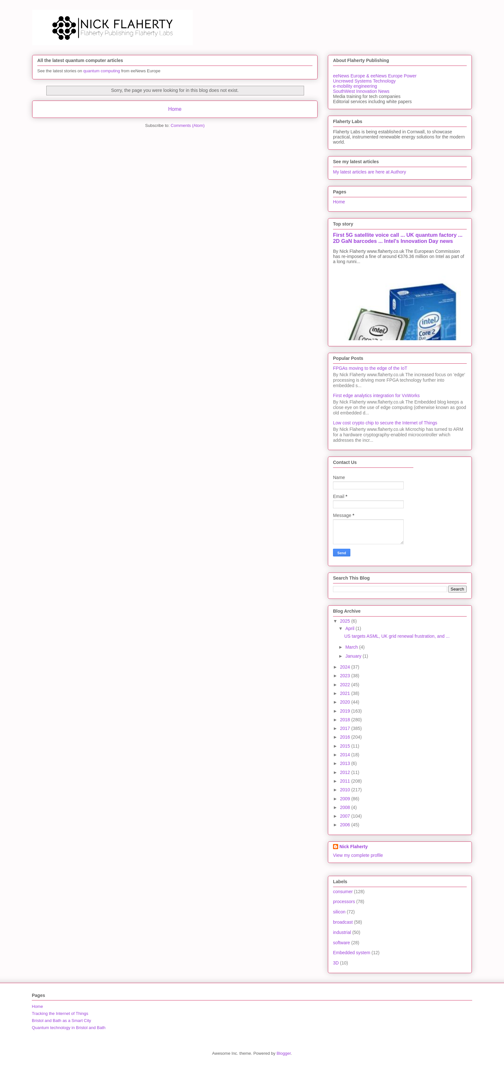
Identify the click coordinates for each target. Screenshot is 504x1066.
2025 (345, 621)
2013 (345, 763)
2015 (345, 746)
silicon (339, 911)
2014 (345, 754)
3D (336, 962)
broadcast (343, 922)
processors (344, 901)
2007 (345, 816)
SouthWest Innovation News (361, 91)
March (352, 647)
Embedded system (351, 952)
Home (175, 109)
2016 (345, 737)
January (354, 656)
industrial (342, 932)
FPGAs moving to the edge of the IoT (370, 368)
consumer (343, 891)
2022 (345, 684)
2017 (345, 728)
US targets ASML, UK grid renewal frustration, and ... (397, 636)
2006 (345, 824)
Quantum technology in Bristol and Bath (68, 1027)
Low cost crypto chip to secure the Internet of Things (385, 422)
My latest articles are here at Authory (369, 171)
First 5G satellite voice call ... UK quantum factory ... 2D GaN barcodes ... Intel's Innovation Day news (398, 238)
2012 (345, 772)
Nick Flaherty (353, 846)
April (350, 628)
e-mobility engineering (355, 86)
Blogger (283, 1053)
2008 (345, 807)
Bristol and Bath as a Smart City (61, 1020)
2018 (345, 719)
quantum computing (101, 70)
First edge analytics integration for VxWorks (376, 395)
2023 (345, 675)
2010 (345, 789)
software (341, 942)
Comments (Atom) (187, 125)
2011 (345, 781)
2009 (345, 798)
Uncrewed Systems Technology (364, 81)
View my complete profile (358, 855)
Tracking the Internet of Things (60, 1013)
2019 (345, 711)
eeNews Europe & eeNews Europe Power (375, 75)
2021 (345, 693)
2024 (345, 667)
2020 (345, 702)
